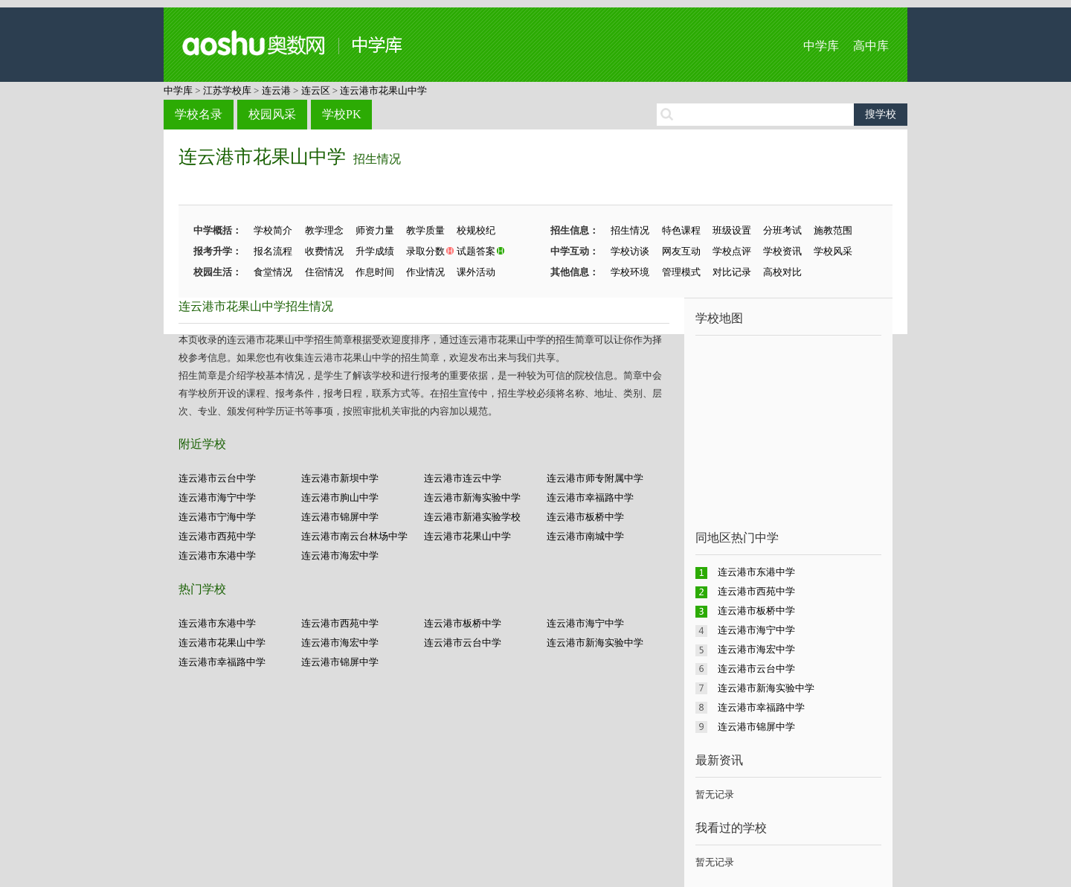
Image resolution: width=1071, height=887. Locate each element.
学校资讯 (782, 251)
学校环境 (630, 272)
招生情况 (377, 159)
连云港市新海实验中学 (472, 497)
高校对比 (782, 272)
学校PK (341, 114)
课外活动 (476, 272)
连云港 (276, 90)
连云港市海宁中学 (217, 497)
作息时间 (375, 272)
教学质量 (425, 230)
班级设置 (732, 230)
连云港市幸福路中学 (590, 497)
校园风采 (272, 114)
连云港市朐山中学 (340, 497)
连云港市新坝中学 (340, 478)
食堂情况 (273, 272)
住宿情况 (324, 272)
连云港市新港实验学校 (472, 516)
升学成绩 (375, 251)
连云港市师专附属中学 (595, 478)
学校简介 (273, 230)
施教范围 (833, 230)
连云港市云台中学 (217, 478)
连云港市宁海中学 (217, 516)
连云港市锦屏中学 (340, 516)
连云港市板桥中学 (585, 516)
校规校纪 (476, 230)
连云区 (315, 90)
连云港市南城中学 (585, 536)
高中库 (871, 45)
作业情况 (425, 272)
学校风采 (833, 251)
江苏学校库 (227, 90)
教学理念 (324, 230)
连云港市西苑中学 (217, 536)
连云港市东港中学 (217, 555)
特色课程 (681, 230)
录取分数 (425, 251)
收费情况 (324, 251)
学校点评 (732, 251)
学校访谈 (630, 251)
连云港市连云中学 (462, 478)
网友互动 (681, 251)
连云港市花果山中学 (383, 90)
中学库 (821, 45)
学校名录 (198, 114)
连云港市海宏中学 (340, 555)
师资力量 (375, 230)
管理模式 (681, 272)
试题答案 (476, 251)
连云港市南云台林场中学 (354, 536)
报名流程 (273, 251)
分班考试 (782, 230)
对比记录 (732, 272)
